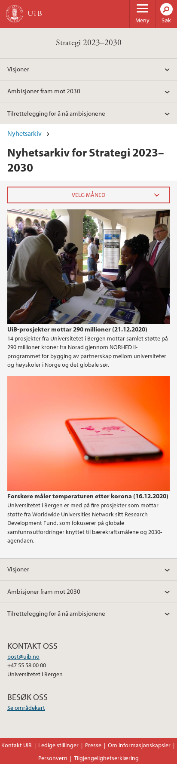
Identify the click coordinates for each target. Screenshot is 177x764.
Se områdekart (26, 708)
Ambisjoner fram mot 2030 (43, 90)
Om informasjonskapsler (139, 745)
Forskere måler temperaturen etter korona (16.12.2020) (87, 495)
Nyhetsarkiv (24, 133)
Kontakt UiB (16, 745)
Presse (93, 745)
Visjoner (18, 68)
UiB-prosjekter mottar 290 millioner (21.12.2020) (77, 329)
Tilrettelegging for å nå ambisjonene (56, 113)
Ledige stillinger (58, 745)
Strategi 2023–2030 (89, 42)
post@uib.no (23, 656)
